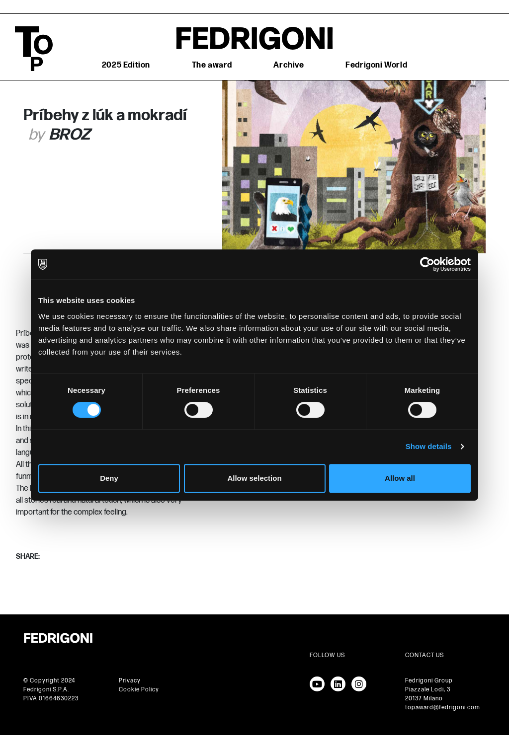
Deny (109, 478)
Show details (429, 446)
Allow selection (254, 478)
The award (212, 65)
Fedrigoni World (376, 65)
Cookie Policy (139, 689)
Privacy (130, 680)
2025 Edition (126, 65)
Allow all (400, 478)
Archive (288, 65)
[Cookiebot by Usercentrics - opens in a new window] (427, 264)
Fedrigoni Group (429, 680)
